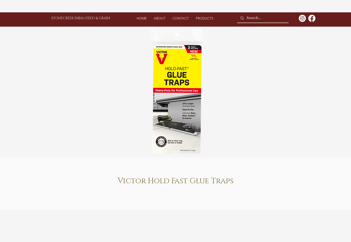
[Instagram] (302, 18)
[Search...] (263, 18)
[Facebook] (311, 18)
